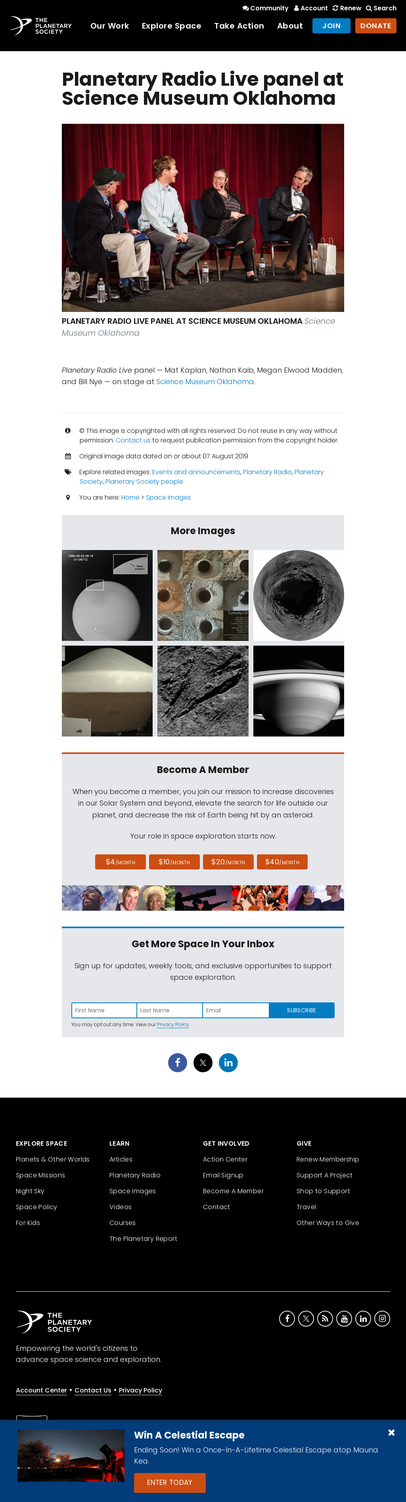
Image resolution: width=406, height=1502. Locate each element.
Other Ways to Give (328, 1222)
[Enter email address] (236, 1010)
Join (331, 26)
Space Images (168, 497)
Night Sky (30, 1191)
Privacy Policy (173, 1024)
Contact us (133, 440)
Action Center (225, 1159)
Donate (375, 26)
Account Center (41, 1390)
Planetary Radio (267, 472)
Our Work (109, 25)
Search (380, 8)
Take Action (239, 25)
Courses (122, 1222)
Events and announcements (196, 472)
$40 (282, 862)
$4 (121, 862)
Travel (306, 1207)
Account (310, 8)
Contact (216, 1207)
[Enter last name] (170, 1010)
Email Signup (223, 1175)
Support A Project (325, 1175)
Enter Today (170, 1482)
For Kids (28, 1222)
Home (130, 497)
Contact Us (93, 1390)
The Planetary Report (143, 1238)
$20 (228, 862)
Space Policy (36, 1207)
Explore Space (172, 25)
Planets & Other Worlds (53, 1159)
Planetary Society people (144, 481)
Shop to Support (323, 1191)
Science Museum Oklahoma (205, 382)
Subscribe (301, 1010)
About (290, 25)
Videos (120, 1207)
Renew (346, 8)
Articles (120, 1159)
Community (265, 8)
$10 (174, 862)
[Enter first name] (104, 1010)
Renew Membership (328, 1159)
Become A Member (233, 1191)
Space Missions (40, 1175)
